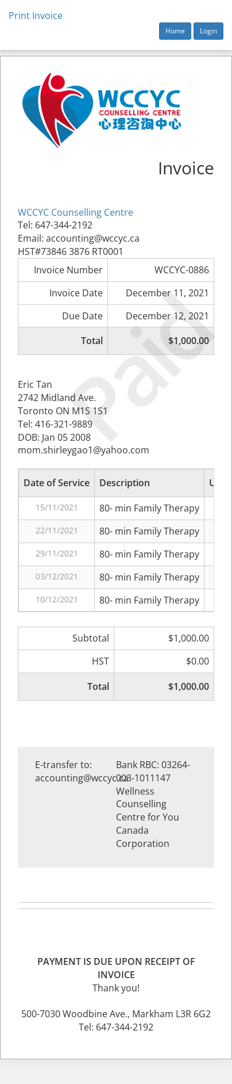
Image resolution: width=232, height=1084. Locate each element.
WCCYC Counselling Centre (75, 212)
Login (208, 31)
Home (175, 31)
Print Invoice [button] (36, 15)
